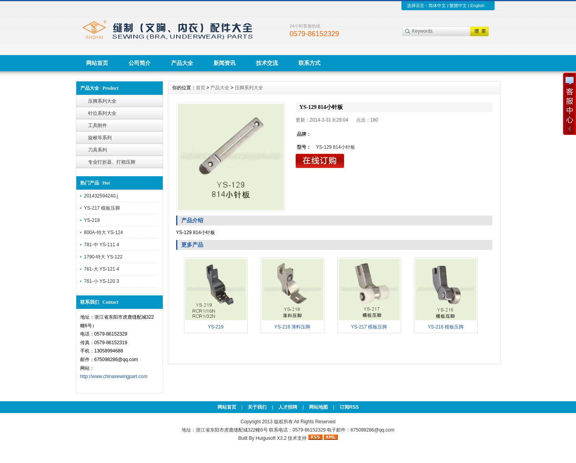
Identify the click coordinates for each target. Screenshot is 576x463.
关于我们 (257, 407)
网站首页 (97, 63)
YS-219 (92, 220)
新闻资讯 (224, 63)
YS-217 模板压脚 (102, 208)
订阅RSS (349, 407)
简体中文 (437, 5)
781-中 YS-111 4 (101, 244)
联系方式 (309, 63)
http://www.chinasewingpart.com (113, 376)
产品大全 (182, 63)
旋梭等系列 (100, 137)
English (477, 5)
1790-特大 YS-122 (103, 257)
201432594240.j (101, 196)
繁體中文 (458, 5)
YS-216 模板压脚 (446, 327)
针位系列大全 (102, 113)
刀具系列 (97, 150)
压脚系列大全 (102, 101)
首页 (200, 87)
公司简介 (140, 63)
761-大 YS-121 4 (101, 269)
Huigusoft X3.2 (271, 438)
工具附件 (97, 125)
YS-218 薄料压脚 (292, 327)
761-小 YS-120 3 (101, 281)
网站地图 (318, 407)
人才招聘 (287, 407)
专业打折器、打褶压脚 (111, 162)
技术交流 (267, 63)
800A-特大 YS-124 (103, 232)
